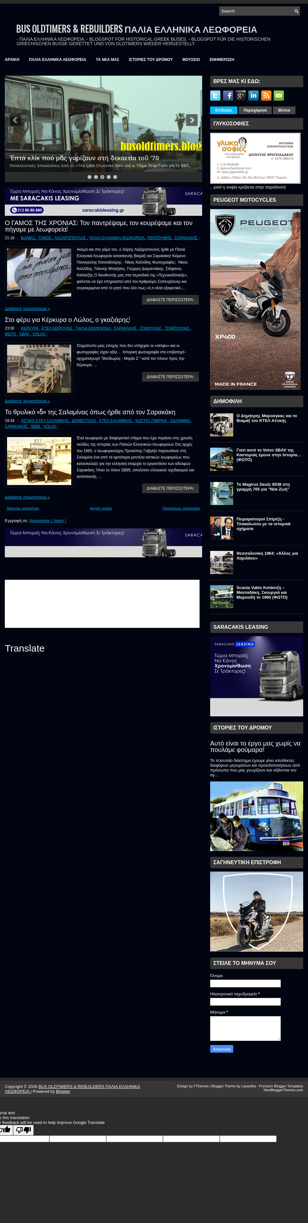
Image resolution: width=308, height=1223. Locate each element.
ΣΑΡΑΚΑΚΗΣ (187, 238)
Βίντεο (284, 110)
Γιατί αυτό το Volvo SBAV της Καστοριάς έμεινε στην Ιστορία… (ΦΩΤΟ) (268, 455)
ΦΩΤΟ (11, 334)
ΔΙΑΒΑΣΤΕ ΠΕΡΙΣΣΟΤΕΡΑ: (170, 300)
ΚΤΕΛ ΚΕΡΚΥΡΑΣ (58, 328)
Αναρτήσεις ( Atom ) (47, 520)
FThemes (202, 1086)
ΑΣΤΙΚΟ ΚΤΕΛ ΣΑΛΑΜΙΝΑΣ (45, 420)
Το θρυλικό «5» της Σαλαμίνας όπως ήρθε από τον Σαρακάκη (90, 411)
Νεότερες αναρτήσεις (23, 508)
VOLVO (39, 334)
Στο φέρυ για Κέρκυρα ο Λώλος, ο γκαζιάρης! (67, 319)
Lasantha (249, 1086)
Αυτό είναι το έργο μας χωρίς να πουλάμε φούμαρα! (255, 746)
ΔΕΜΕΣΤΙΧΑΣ (84, 420)
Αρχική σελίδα (101, 508)
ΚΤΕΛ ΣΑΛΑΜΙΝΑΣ (116, 420)
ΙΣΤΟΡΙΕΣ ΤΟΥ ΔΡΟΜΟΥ (151, 59)
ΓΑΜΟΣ (45, 238)
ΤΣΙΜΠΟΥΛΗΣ (177, 328)
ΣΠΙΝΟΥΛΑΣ (151, 328)
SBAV (24, 334)
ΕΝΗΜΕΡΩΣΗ (222, 59)
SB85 (36, 426)
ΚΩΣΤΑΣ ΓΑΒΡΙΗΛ (151, 420)
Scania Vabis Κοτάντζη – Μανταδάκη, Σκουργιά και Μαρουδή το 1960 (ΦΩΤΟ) (261, 592)
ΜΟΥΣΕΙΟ (191, 59)
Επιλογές (223, 110)
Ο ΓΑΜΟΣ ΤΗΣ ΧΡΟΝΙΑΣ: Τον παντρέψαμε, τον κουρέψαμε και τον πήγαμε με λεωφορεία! (99, 225)
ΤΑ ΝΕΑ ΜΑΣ (107, 59)
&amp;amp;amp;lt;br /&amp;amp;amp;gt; (102, 604)
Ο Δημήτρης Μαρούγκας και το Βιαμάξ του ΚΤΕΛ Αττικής (266, 418)
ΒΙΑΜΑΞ (28, 238)
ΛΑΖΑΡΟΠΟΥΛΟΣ (71, 238)
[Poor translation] (23, 1130)
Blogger (63, 1091)
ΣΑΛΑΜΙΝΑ (180, 420)
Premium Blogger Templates (281, 1086)
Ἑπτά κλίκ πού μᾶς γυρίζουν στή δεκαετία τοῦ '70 (84, 158)
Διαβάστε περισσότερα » (27, 308)
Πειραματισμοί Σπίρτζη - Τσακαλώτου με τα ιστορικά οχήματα (263, 524)
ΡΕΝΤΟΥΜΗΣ (160, 238)
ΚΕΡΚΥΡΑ (30, 328)
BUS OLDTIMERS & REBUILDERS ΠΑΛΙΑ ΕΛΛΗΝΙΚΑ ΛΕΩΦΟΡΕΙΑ (136, 28)
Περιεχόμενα (255, 110)
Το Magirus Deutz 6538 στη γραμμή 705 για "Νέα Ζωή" (263, 487)
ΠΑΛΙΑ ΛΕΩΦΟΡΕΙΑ (94, 328)
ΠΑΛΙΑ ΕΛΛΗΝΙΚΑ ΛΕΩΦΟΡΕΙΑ (57, 59)
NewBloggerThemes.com (284, 1090)
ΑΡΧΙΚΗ (12, 59)
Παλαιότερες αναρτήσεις (181, 508)
